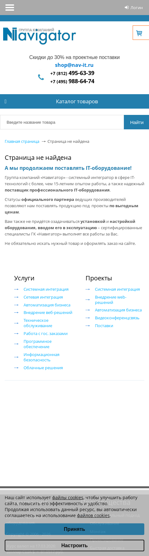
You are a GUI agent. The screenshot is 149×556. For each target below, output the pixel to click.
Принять (74, 529)
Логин (136, 7)
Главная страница (22, 141)
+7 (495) (72, 81)
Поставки (104, 325)
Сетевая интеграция (43, 297)
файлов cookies (93, 515)
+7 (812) (72, 73)
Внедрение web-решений (110, 299)
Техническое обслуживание (38, 322)
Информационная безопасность (41, 357)
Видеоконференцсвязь (117, 318)
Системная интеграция (46, 289)
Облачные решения (43, 367)
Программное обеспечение (38, 343)
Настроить (74, 545)
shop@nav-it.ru (74, 65)
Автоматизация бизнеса (47, 305)
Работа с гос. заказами (46, 333)
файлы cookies (67, 497)
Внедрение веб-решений (48, 312)
